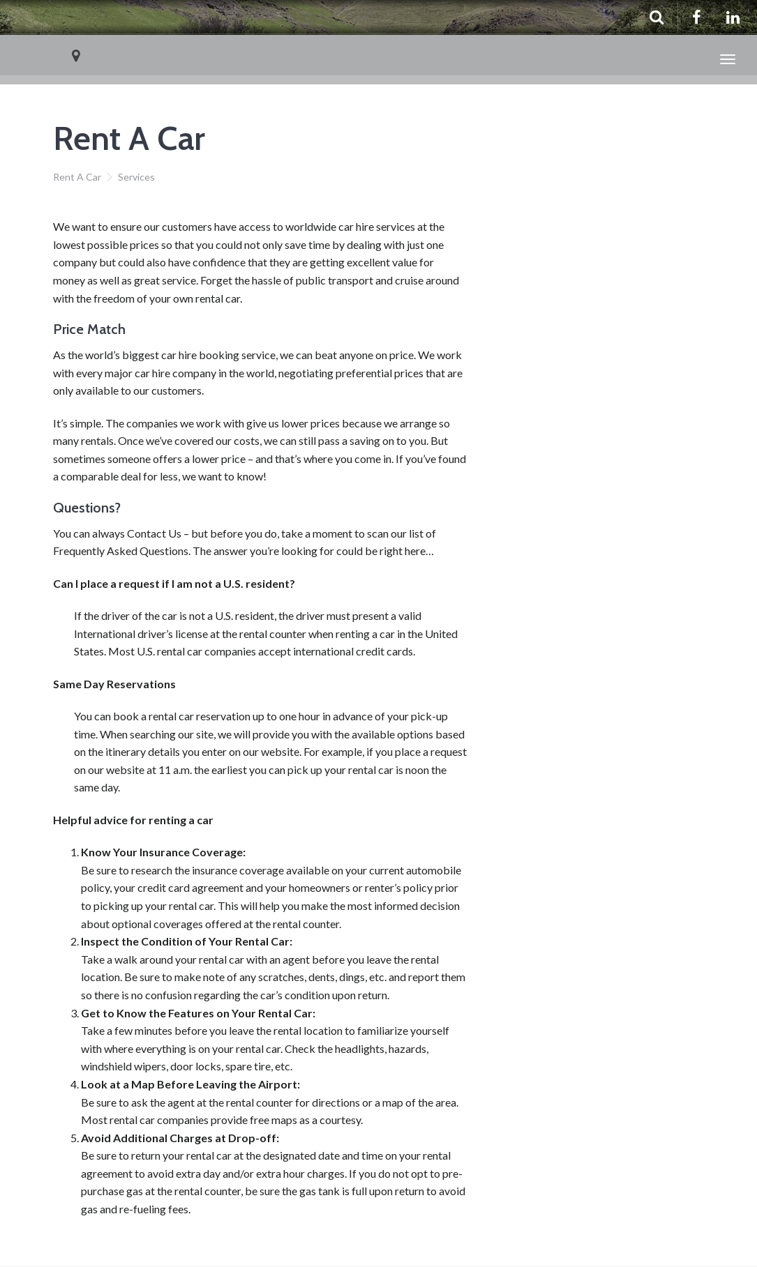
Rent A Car (77, 177)
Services (136, 177)
